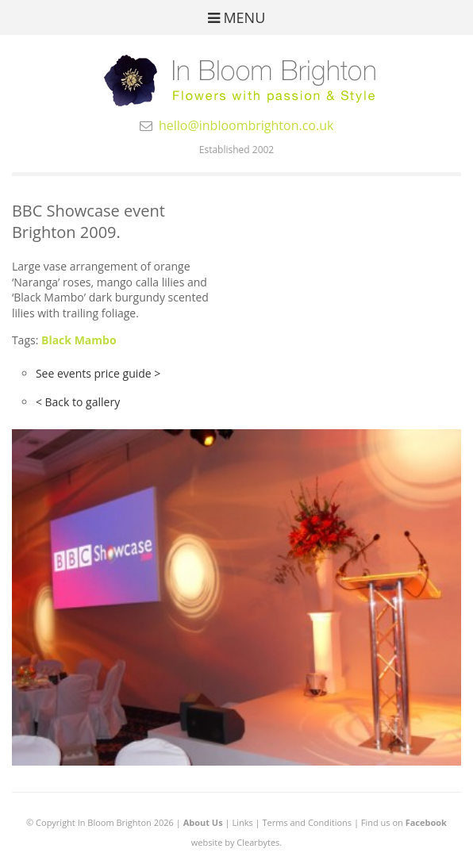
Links (242, 822)
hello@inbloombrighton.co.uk (246, 125)
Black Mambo (79, 340)
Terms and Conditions (307, 822)
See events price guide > (98, 373)
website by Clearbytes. (236, 842)
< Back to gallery (78, 401)
